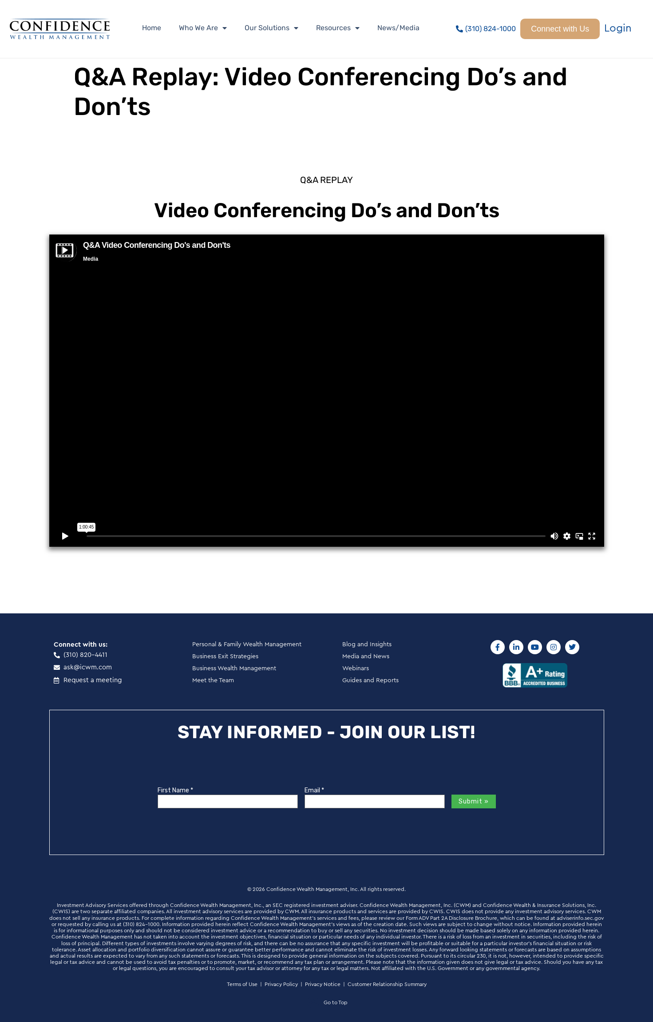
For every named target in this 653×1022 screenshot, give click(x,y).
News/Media (398, 28)
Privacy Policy (281, 984)
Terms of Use (242, 984)
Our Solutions (271, 28)
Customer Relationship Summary (387, 984)
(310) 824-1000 (141, 924)
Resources (338, 28)
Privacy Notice (322, 984)
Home (151, 28)
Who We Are (203, 28)
